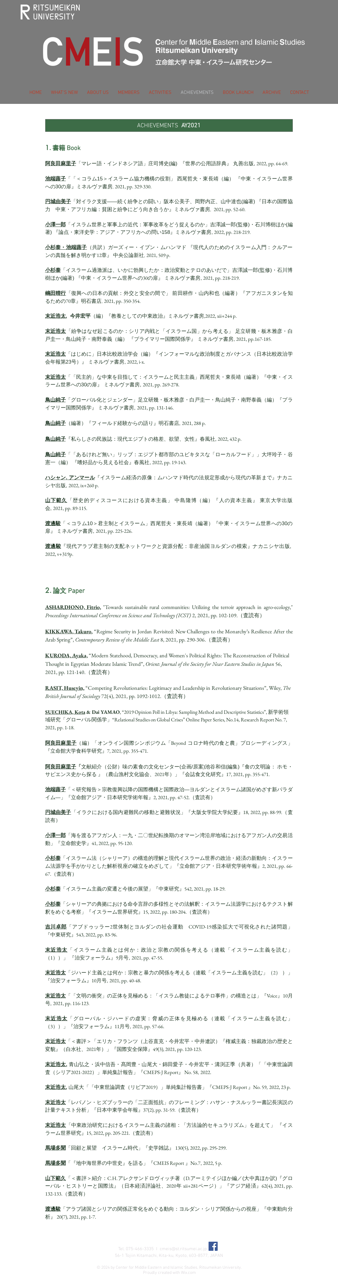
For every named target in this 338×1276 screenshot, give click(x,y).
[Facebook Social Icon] (213, 1246)
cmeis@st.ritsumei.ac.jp (183, 1249)
